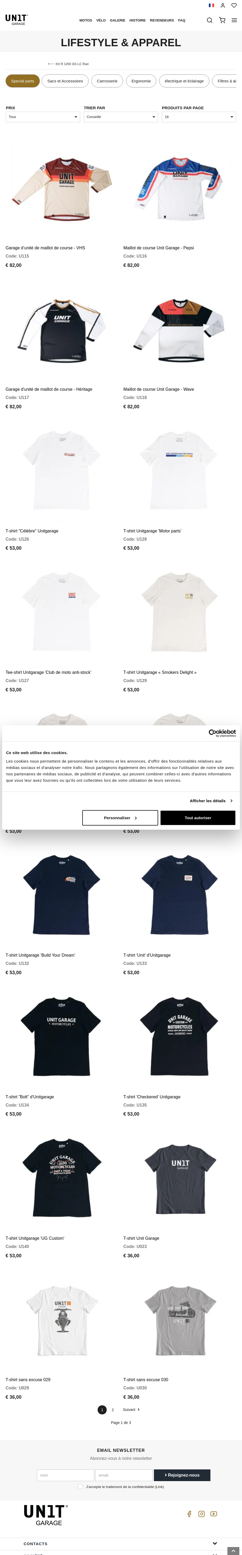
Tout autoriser (198, 817)
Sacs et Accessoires (65, 81)
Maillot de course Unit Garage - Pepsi (158, 240)
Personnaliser (120, 817)
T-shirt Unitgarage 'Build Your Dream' (40, 911)
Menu (120, 1502)
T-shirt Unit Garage (141, 1180)
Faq (181, 20)
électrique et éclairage (184, 81)
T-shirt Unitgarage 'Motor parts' (152, 509)
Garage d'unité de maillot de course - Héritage (49, 374)
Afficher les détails (208, 800)
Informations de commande (120, 1527)
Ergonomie (141, 81)
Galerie (117, 20)
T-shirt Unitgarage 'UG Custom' (35, 1180)
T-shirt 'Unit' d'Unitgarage (147, 911)
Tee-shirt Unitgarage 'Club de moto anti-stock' (48, 643)
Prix (10, 108)
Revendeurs (162, 20)
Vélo (101, 20)
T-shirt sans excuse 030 (145, 1314)
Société (120, 1490)
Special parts (22, 81)
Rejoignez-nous (182, 1409)
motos (85, 20)
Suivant (131, 1344)
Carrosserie (107, 81)
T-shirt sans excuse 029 (28, 1314)
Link (159, 1421)
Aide (120, 1514)
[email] (124, 1409)
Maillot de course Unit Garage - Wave (158, 374)
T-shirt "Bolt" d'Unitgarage (30, 1046)
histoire (137, 20)
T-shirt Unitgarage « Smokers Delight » (160, 643)
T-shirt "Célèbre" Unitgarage (32, 509)
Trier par (94, 108)
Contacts (120, 1478)
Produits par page (183, 108)
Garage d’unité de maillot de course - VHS (45, 240)
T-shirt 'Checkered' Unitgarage (151, 1046)
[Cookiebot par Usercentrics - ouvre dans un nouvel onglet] (212, 733)
